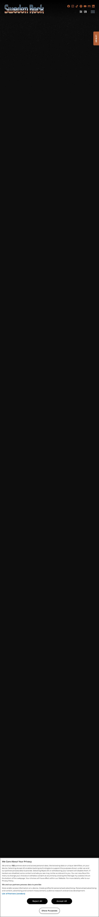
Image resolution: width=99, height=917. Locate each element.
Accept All (62, 901)
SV (81, 12)
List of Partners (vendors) (13, 894)
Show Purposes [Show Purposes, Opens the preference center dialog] (49, 911)
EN (85, 12)
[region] (49, 887)
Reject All (37, 901)
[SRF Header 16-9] (49, 458)
